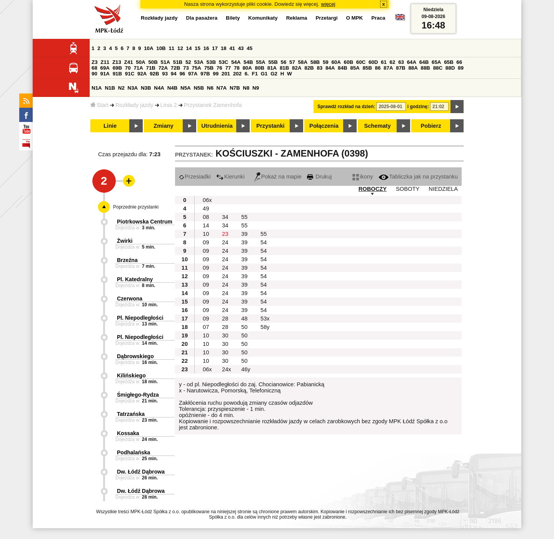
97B (205, 74)
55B (272, 62)
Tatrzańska (131, 414)
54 (263, 242)
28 (225, 318)
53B (211, 62)
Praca (378, 18)
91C (129, 74)
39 (244, 234)
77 (228, 68)
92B (154, 74)
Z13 (116, 62)
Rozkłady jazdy (134, 105)
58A (302, 62)
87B (400, 68)
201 (226, 74)
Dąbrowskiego (135, 356)
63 (401, 62)
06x (207, 200)
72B (175, 68)
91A (105, 74)
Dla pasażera (202, 18)
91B (117, 74)
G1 (264, 74)
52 (188, 62)
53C (223, 62)
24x (226, 369)
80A (247, 68)
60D (373, 62)
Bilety (233, 18)
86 (378, 68)
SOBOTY (407, 189)
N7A (222, 88)
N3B (146, 88)
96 (182, 74)
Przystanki (270, 126)
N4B (172, 88)
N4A (159, 88)
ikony (362, 177)
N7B (235, 88)
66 (459, 62)
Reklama (296, 18)
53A (198, 62)
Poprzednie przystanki (136, 207)
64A (411, 62)
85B (367, 68)
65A (436, 62)
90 (94, 74)
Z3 (95, 62)
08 (206, 217)
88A (412, 68)
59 (326, 62)
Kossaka (128, 433)
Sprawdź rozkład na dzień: (346, 106)
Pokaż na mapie (278, 177)
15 (197, 48)
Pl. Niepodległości (140, 318)
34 (225, 217)
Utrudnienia (216, 126)
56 (284, 62)
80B (259, 68)
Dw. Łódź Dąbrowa (141, 472)
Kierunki (230, 177)
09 (206, 242)
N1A (97, 88)
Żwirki (124, 241)
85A (354, 68)
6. (247, 74)
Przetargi (326, 18)
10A (148, 48)
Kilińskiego (131, 375)
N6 (210, 88)
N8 (246, 88)
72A (163, 68)
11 (171, 48)
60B (348, 62)
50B (152, 62)
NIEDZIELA (443, 189)
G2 (273, 74)
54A (235, 62)
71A (138, 68)
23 (225, 234)
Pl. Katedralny (135, 279)
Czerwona (129, 298)
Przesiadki (195, 177)
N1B (110, 88)
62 (392, 62)
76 (219, 68)
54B (248, 62)
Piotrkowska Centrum (144, 222)
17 (215, 48)
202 (237, 74)
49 (206, 208)
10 (206, 234)
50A (140, 62)
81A (272, 68)
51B (177, 62)
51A (165, 62)
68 (94, 68)
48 (244, 318)
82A (296, 68)
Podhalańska (133, 452)
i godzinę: (418, 106)
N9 (255, 88)
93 (165, 74)
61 (384, 62)
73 (186, 68)
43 (241, 48)
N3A (133, 88)
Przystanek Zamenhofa (213, 105)
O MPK (354, 18)
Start (99, 105)
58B (315, 62)
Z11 (104, 62)
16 (206, 48)
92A (142, 74)
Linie (110, 126)
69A (105, 68)
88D (450, 68)
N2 (121, 88)
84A (330, 68)
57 (292, 62)
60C (360, 62)
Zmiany (163, 126)
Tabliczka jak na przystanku (418, 177)
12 (180, 48)
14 (189, 48)
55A (260, 62)
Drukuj (319, 177)
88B (425, 68)
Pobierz (431, 126)
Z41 (128, 62)
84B (342, 68)
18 (224, 48)
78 (237, 68)
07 (206, 327)
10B (160, 48)
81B (284, 68)
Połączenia (324, 126)
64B (424, 62)
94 (174, 74)
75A (196, 68)
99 (216, 74)
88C (437, 68)
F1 (255, 74)
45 (249, 48)
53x (265, 318)
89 (461, 68)
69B (117, 68)
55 (244, 217)
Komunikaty (262, 18)
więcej (328, 4)
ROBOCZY (373, 189)
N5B (199, 88)
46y (245, 369)
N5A (185, 88)
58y (265, 327)
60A (335, 62)
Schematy (377, 126)
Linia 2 (168, 105)
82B (309, 68)
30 (225, 335)
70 (128, 68)
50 (244, 327)
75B (209, 68)
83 (319, 68)
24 (225, 242)
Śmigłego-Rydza (138, 395)
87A (388, 68)
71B (150, 68)
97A (192, 74)
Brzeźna (127, 260)
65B (448, 62)
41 (232, 48)
